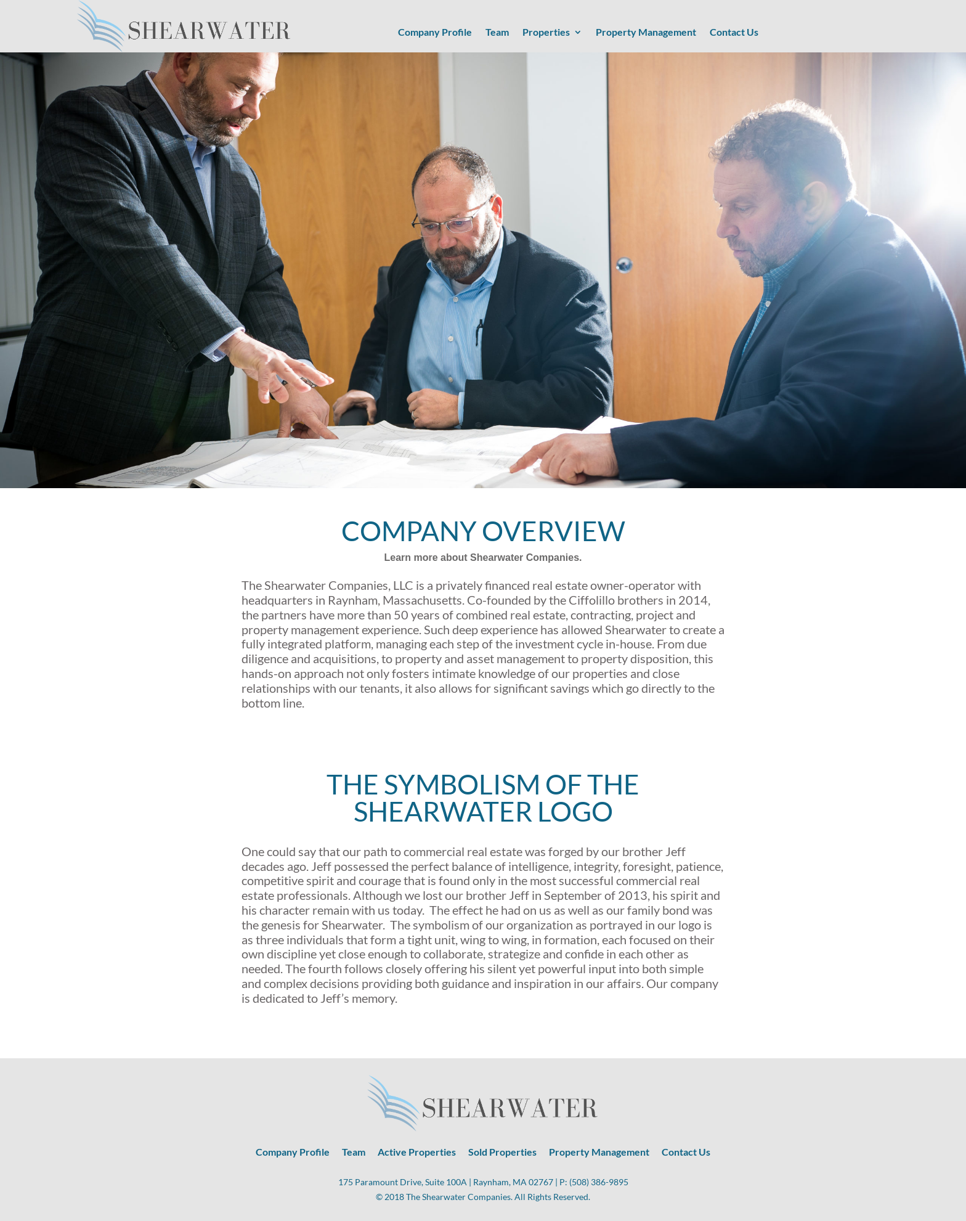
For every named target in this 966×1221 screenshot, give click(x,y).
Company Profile (435, 33)
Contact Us (734, 33)
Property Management (646, 33)
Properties (546, 33)
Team (497, 33)
